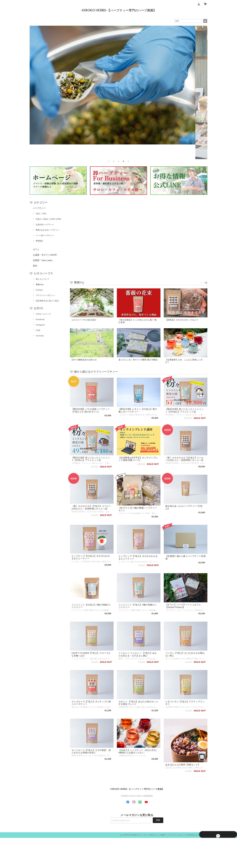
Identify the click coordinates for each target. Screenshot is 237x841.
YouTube (40, 336)
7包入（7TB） (41, 214)
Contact (39, 290)
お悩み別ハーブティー (45, 224)
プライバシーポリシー (45, 295)
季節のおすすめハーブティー (47, 230)
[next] (203, 94)
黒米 (35, 266)
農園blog (40, 284)
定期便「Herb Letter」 (43, 260)
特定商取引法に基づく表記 (47, 301)
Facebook (40, 319)
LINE (38, 330)
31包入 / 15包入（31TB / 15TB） (49, 219)
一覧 (205, 282)
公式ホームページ (43, 314)
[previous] (33, 94)
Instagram (40, 325)
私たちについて (42, 279)
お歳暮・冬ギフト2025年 (45, 255)
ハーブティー (39, 208)
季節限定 (39, 241)
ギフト (36, 249)
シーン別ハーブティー (45, 235)
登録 (158, 823)
